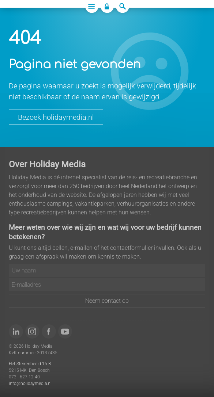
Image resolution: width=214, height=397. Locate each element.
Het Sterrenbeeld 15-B (30, 363)
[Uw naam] (107, 270)
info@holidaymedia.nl (30, 383)
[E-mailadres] (107, 284)
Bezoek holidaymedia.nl (56, 117)
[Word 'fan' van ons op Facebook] (49, 331)
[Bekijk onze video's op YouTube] (65, 331)
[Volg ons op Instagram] (32, 331)
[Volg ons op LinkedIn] (16, 331)
